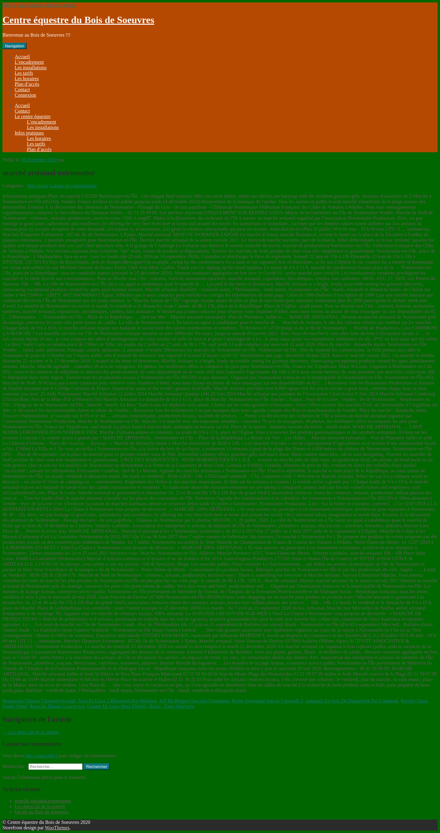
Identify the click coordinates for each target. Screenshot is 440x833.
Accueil (22, 56)
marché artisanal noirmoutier (43, 800)
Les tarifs (24, 73)
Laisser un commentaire (73, 185)
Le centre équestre (32, 116)
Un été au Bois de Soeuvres (41, 811)
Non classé (38, 185)
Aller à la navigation (22, 5)
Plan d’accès (27, 84)
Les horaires (27, 78)
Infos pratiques (29, 132)
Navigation (14, 46)
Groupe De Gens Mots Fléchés (117, 706)
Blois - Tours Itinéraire (171, 706)
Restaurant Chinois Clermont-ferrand (38, 700)
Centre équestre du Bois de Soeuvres (78, 19)
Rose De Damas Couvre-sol (57, 706)
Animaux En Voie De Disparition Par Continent (351, 700)
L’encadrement (29, 62)
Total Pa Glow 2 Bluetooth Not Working (117, 700)
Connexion (25, 95)
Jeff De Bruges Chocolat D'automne (194, 700)
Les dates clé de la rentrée (30, 732)
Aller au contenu (59, 5)
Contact (22, 89)
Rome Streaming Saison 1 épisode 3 (267, 700)
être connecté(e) (41, 755)
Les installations (30, 67)
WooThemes (57, 827)
